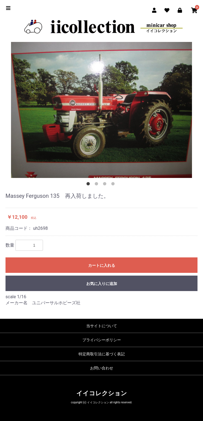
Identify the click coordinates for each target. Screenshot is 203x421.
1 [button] (89, 185)
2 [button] (97, 185)
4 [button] (114, 185)
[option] (101, 110)
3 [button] (106, 185)
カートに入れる (101, 265)
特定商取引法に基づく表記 (102, 354)
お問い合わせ (101, 368)
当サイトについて (101, 326)
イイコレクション (101, 393)
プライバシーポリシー (101, 340)
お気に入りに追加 (101, 283)
